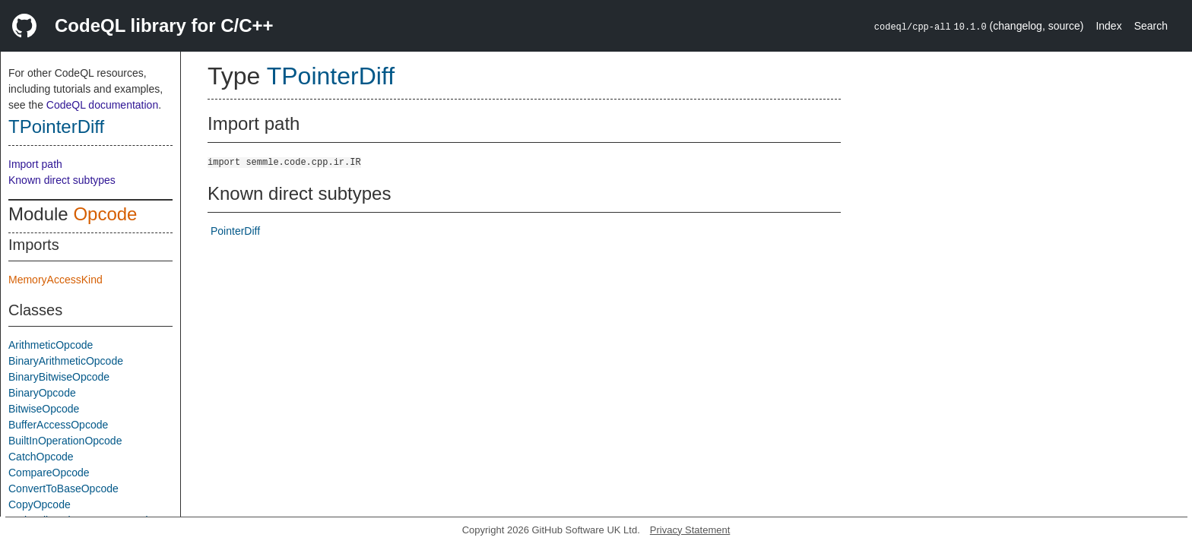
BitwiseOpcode (43, 409)
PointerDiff (235, 231)
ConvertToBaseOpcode (63, 488)
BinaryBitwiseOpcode (58, 377)
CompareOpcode (49, 472)
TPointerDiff (56, 126)
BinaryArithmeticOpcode (65, 361)
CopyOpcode (39, 504)
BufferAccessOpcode (58, 425)
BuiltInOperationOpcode (65, 441)
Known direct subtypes (62, 180)
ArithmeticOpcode (50, 345)
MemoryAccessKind (55, 280)
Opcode (105, 214)
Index (1108, 26)
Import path (35, 164)
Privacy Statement (690, 530)
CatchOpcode (41, 457)
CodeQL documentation (102, 105)
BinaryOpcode (42, 393)
